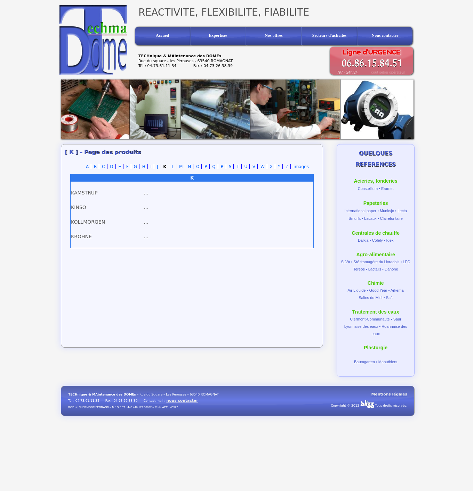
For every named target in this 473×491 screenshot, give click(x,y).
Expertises (218, 35)
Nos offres (273, 35)
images (301, 166)
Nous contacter (385, 35)
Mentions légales (389, 394)
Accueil (162, 35)
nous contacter (182, 400)
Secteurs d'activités (329, 35)
